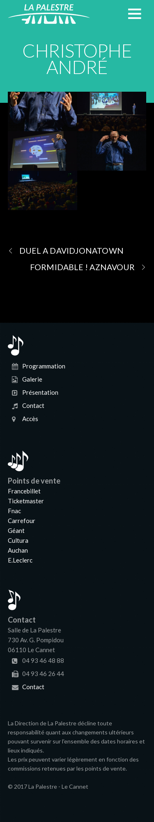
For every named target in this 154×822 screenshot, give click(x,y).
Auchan (18, 550)
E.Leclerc (20, 560)
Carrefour (21, 520)
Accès (30, 418)
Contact (33, 405)
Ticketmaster (26, 501)
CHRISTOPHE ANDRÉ (77, 58)
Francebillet (24, 491)
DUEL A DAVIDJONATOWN (66, 250)
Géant (16, 530)
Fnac (14, 510)
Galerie (32, 379)
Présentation (40, 392)
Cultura (18, 540)
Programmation (43, 366)
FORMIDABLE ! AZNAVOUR (88, 267)
